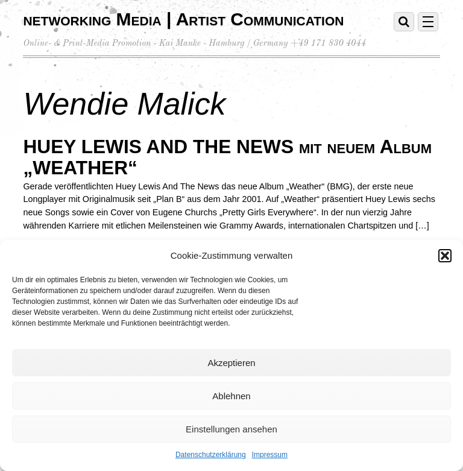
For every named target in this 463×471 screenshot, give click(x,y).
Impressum (270, 454)
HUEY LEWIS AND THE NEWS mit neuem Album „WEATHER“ (227, 157)
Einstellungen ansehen (231, 429)
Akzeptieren (231, 363)
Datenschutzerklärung (210, 454)
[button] (445, 256)
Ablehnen (231, 396)
